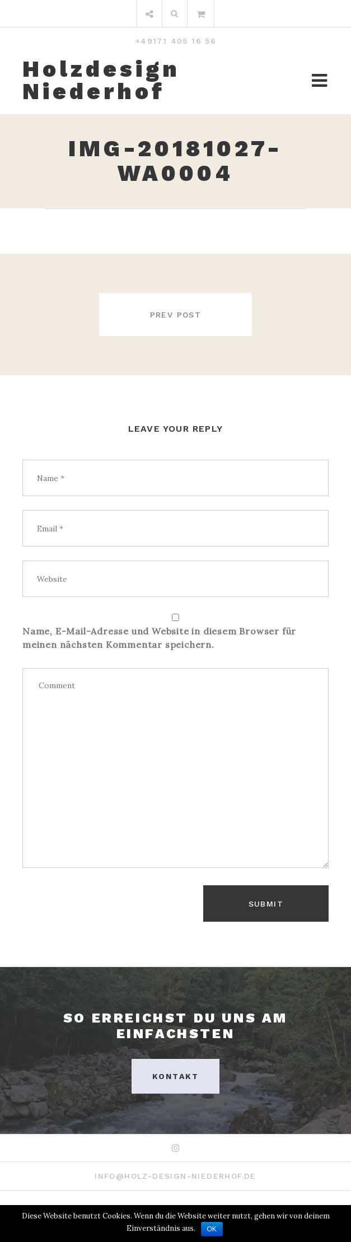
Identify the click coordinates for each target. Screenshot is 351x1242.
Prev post (176, 314)
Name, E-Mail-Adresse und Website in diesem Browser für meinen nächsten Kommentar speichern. (159, 637)
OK (212, 1229)
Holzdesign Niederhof (101, 80)
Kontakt (175, 1076)
